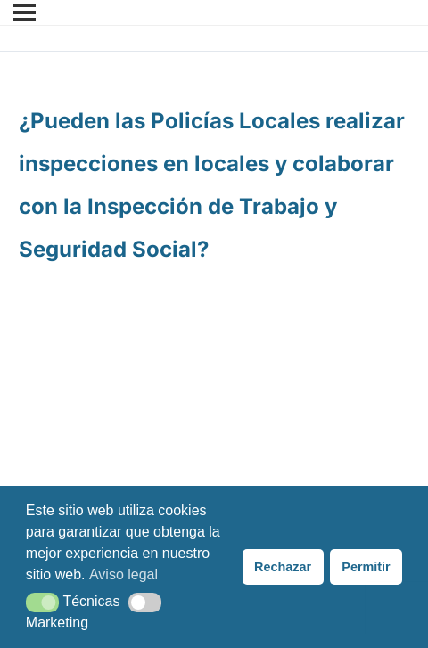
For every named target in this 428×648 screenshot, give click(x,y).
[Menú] (24, 12)
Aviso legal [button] (123, 574)
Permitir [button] (366, 567)
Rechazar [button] (282, 567)
